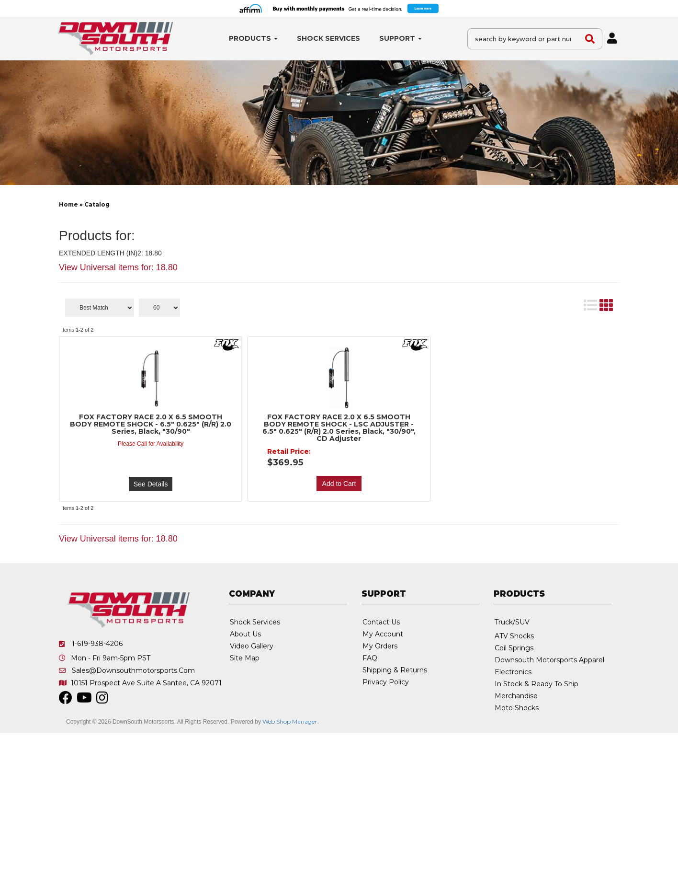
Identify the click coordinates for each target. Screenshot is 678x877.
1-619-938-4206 (97, 643)
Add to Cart (339, 483)
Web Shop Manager (289, 721)
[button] (253, 38)
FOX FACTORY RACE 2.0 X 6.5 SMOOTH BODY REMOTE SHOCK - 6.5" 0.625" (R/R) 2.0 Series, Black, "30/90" (150, 424)
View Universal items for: (118, 267)
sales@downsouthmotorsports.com (133, 670)
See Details (151, 484)
